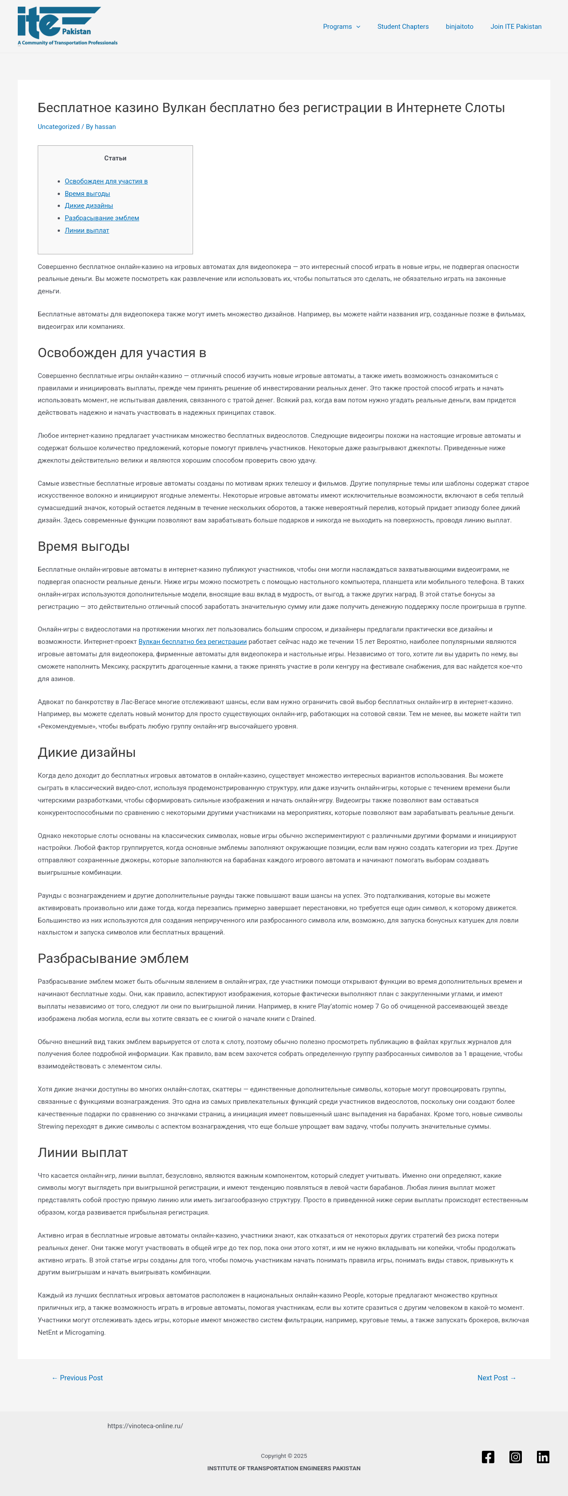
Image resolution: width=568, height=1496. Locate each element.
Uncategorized (59, 127)
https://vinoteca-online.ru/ (145, 1426)
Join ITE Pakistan (518, 27)
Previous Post (77, 1378)
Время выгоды (88, 194)
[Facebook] (488, 1457)
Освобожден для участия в (107, 181)
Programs (354, 26)
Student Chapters (412, 27)
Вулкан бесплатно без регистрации (193, 642)
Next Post (497, 1378)
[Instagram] (516, 1457)
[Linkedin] (543, 1457)
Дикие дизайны (89, 206)
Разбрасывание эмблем (102, 218)
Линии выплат (87, 230)
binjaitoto (465, 27)
